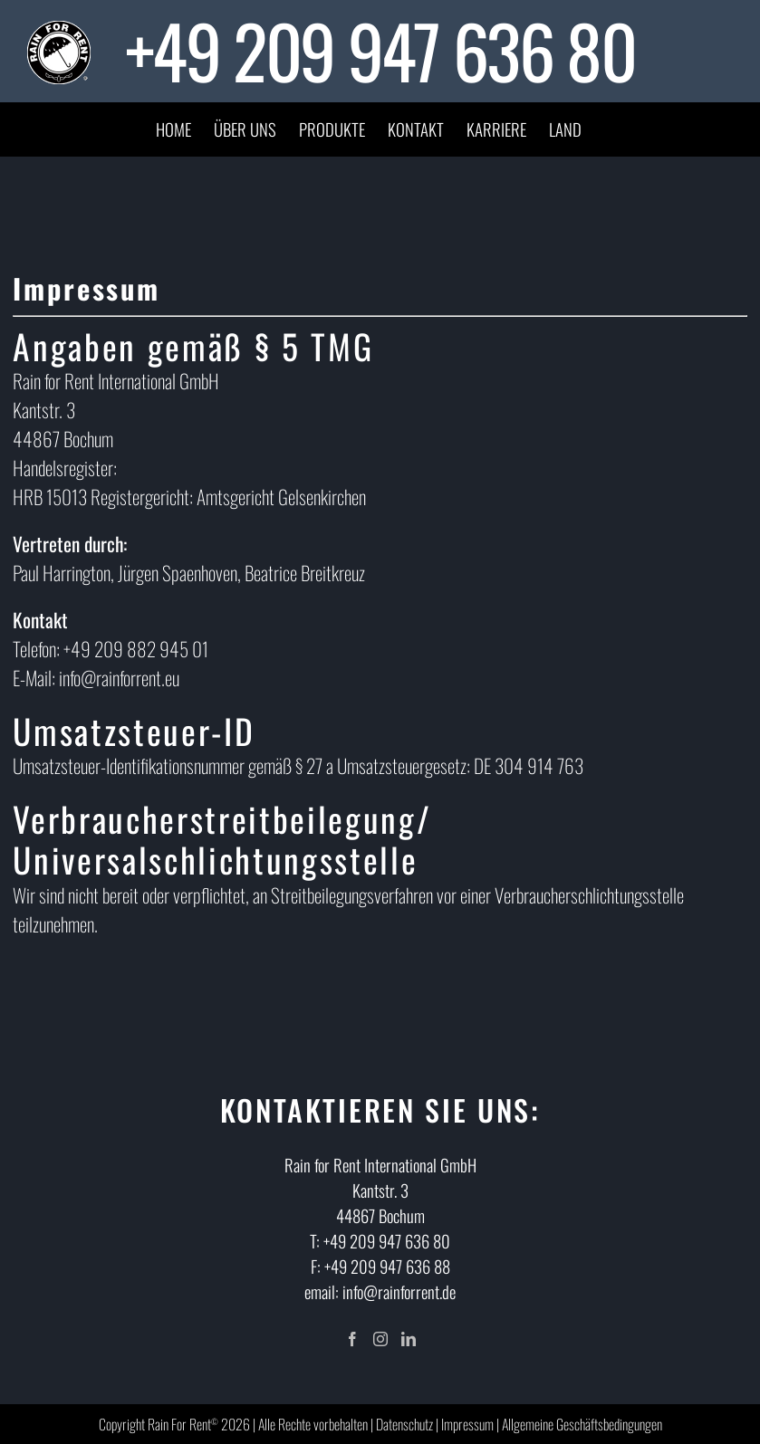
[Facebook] (352, 1339)
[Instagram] (380, 1339)
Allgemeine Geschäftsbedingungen (582, 1424)
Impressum (467, 1424)
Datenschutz (404, 1424)
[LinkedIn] (408, 1339)
